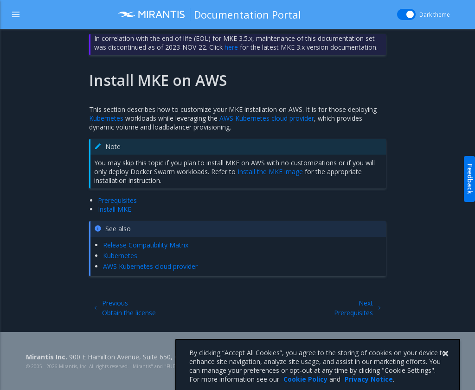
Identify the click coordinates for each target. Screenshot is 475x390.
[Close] (445, 362)
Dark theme (434, 15)
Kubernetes (106, 118)
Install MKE (114, 209)
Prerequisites (117, 200)
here (231, 47)
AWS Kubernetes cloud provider (266, 118)
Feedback (470, 179)
